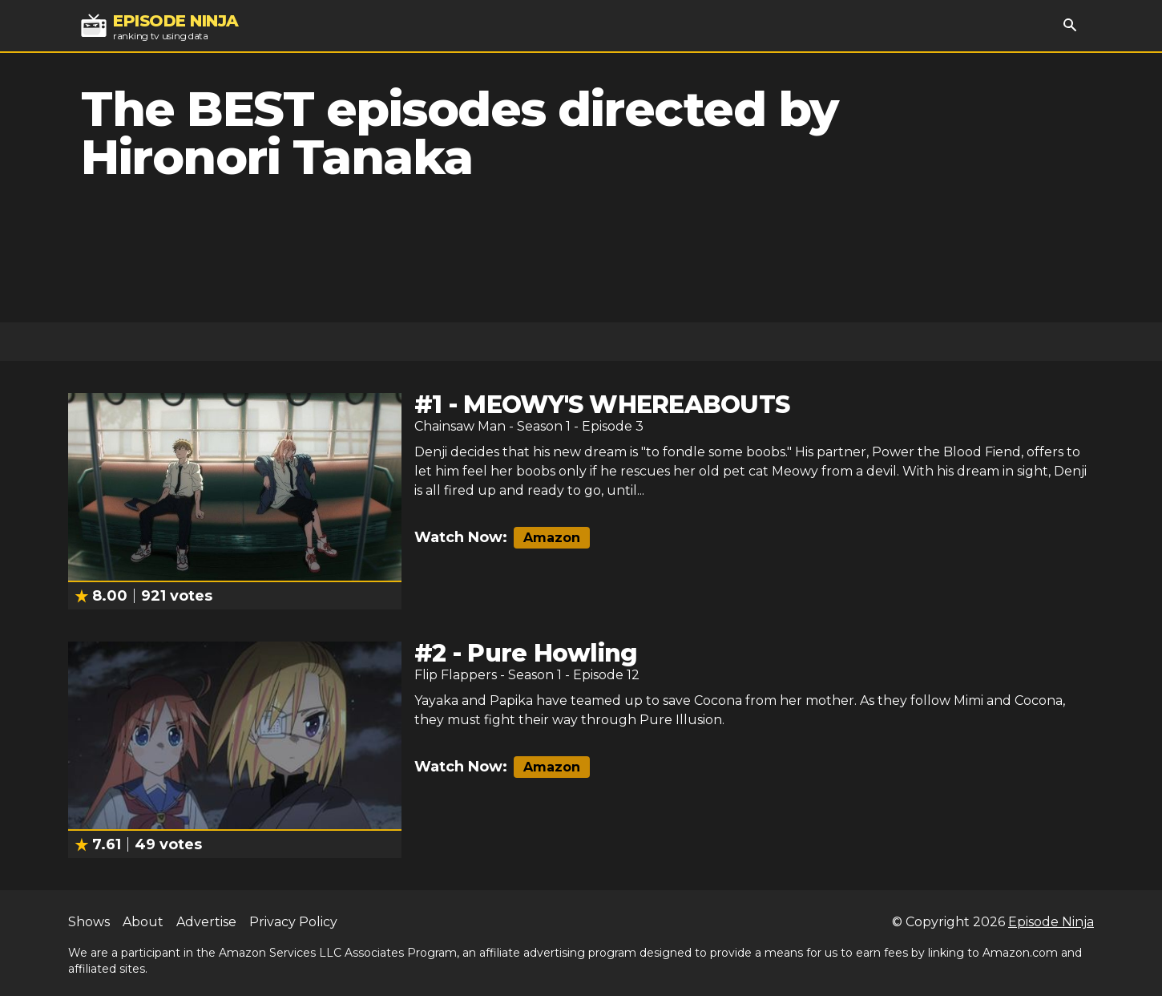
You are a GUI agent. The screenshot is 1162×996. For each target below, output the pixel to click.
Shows (89, 921)
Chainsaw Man (460, 426)
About (143, 921)
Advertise (206, 921)
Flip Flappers (455, 674)
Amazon (551, 537)
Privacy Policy (293, 921)
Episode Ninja (1051, 921)
